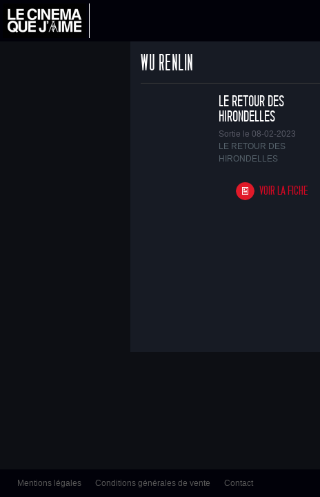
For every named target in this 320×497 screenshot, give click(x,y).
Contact (238, 483)
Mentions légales (49, 483)
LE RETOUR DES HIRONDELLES (251, 109)
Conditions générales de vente (152, 483)
